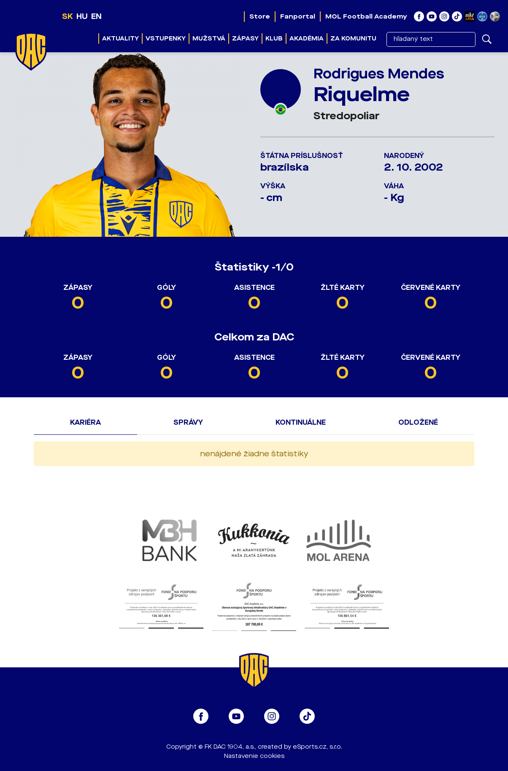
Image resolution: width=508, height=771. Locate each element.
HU (82, 16)
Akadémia (306, 39)
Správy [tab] (188, 422)
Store (259, 16)
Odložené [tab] (418, 422)
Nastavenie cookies (254, 756)
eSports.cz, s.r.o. (317, 747)
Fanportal (297, 16)
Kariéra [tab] (85, 422)
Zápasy (245, 39)
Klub (274, 39)
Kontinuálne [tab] (301, 422)
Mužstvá (208, 39)
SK (67, 16)
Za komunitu (353, 39)
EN (96, 16)
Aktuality (120, 39)
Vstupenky (166, 39)
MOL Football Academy (366, 16)
